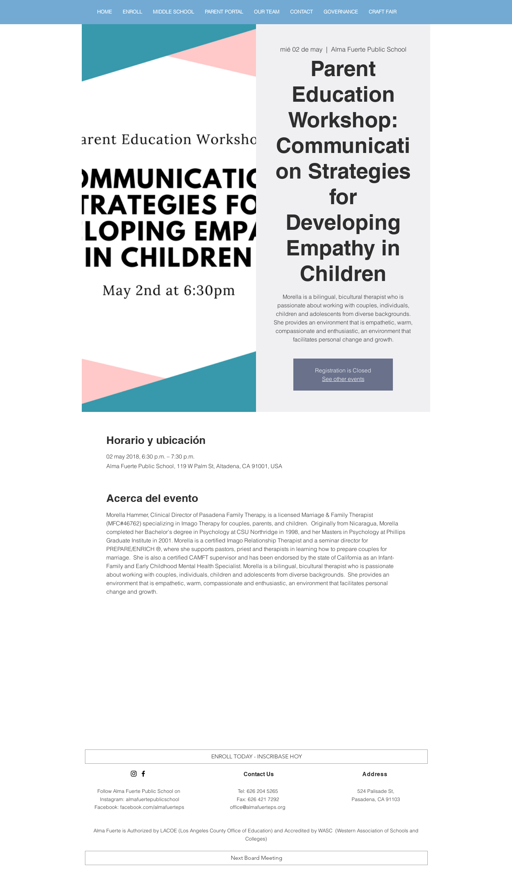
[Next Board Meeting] (256, 858)
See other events (343, 378)
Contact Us (259, 774)
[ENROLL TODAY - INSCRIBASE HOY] (256, 756)
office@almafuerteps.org (258, 807)
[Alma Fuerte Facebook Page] (143, 774)
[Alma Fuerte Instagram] (134, 774)
